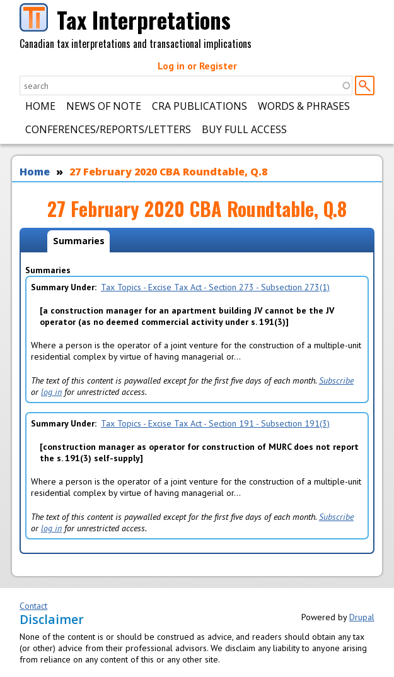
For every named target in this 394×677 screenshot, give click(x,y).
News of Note (103, 106)
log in (51, 391)
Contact (33, 605)
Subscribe (336, 380)
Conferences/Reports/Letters (108, 129)
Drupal (361, 617)
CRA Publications (199, 106)
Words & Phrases (304, 106)
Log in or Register (197, 65)
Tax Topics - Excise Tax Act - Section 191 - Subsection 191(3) (215, 423)
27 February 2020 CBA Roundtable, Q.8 (168, 172)
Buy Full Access (244, 129)
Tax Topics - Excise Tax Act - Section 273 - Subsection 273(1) (215, 287)
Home (40, 106)
